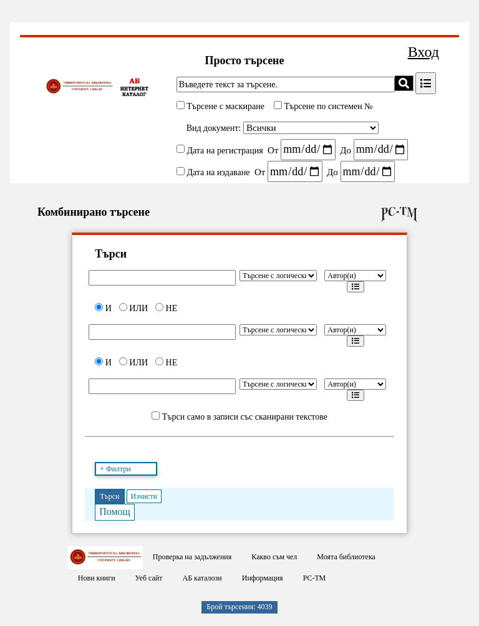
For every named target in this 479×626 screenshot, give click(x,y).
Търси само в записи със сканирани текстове (244, 416)
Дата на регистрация (224, 150)
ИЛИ (133, 308)
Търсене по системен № (327, 106)
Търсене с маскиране (224, 106)
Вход (423, 52)
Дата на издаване (217, 172)
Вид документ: (213, 128)
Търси (109, 496)
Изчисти (144, 496)
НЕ (166, 308)
